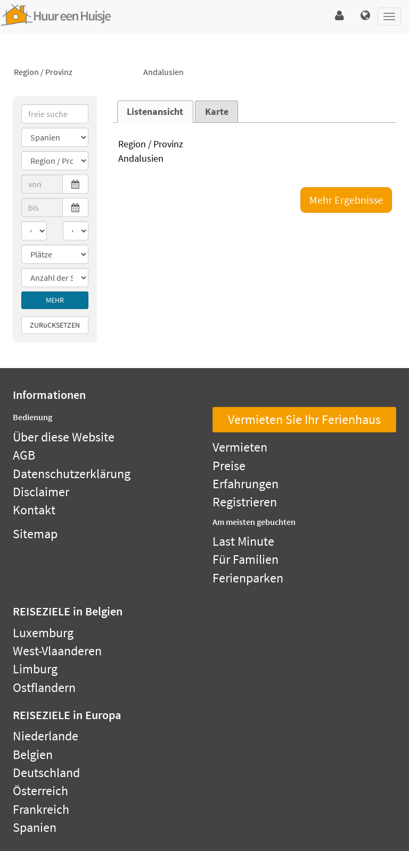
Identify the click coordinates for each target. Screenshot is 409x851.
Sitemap (35, 533)
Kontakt (34, 510)
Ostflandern (44, 687)
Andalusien (204, 72)
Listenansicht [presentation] (155, 112)
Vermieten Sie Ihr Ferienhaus (304, 419)
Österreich (40, 790)
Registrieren (244, 502)
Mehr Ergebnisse (346, 199)
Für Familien (245, 559)
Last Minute (243, 541)
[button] (339, 16)
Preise (229, 465)
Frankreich (41, 809)
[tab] (155, 112)
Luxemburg (43, 632)
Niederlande (45, 736)
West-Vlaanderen (57, 651)
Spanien (34, 827)
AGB (24, 455)
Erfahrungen (245, 483)
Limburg (35, 669)
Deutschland (46, 772)
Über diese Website (63, 437)
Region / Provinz (75, 72)
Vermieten (239, 447)
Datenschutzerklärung (71, 473)
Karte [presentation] (216, 112)
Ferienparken (247, 578)
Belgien (33, 754)
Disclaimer (41, 491)
